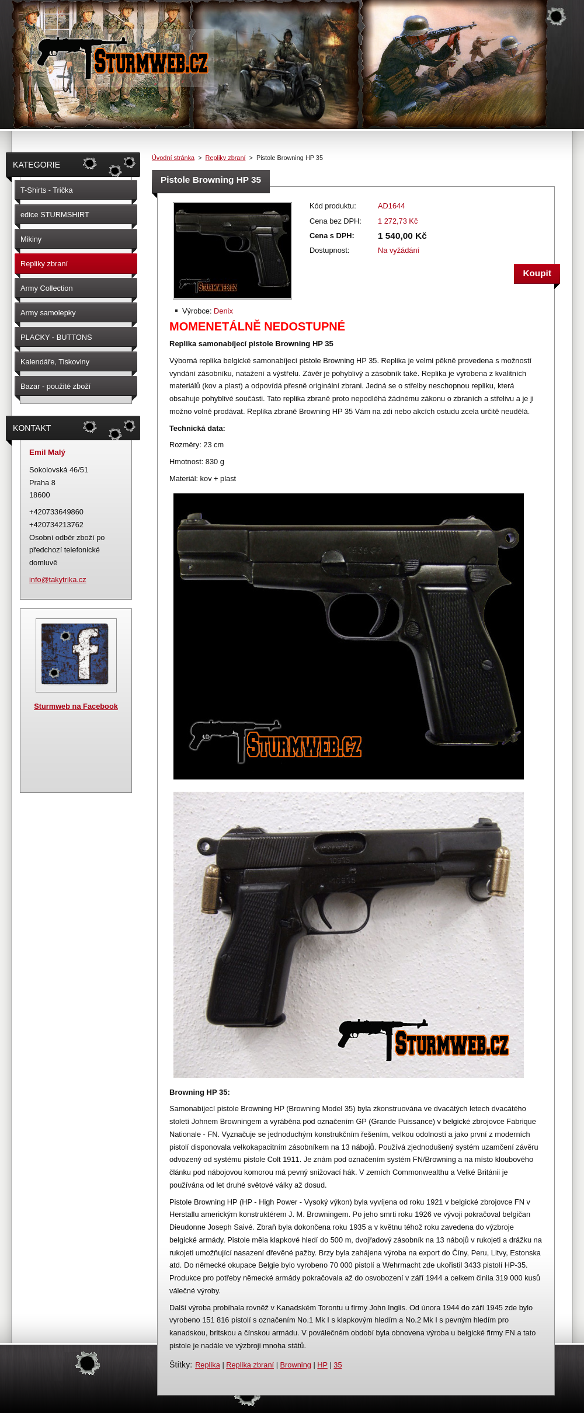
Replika (207, 1364)
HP (322, 1364)
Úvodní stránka (173, 157)
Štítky (179, 1364)
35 (337, 1364)
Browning (295, 1364)
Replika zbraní (250, 1364)
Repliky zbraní (226, 157)
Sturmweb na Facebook (76, 706)
